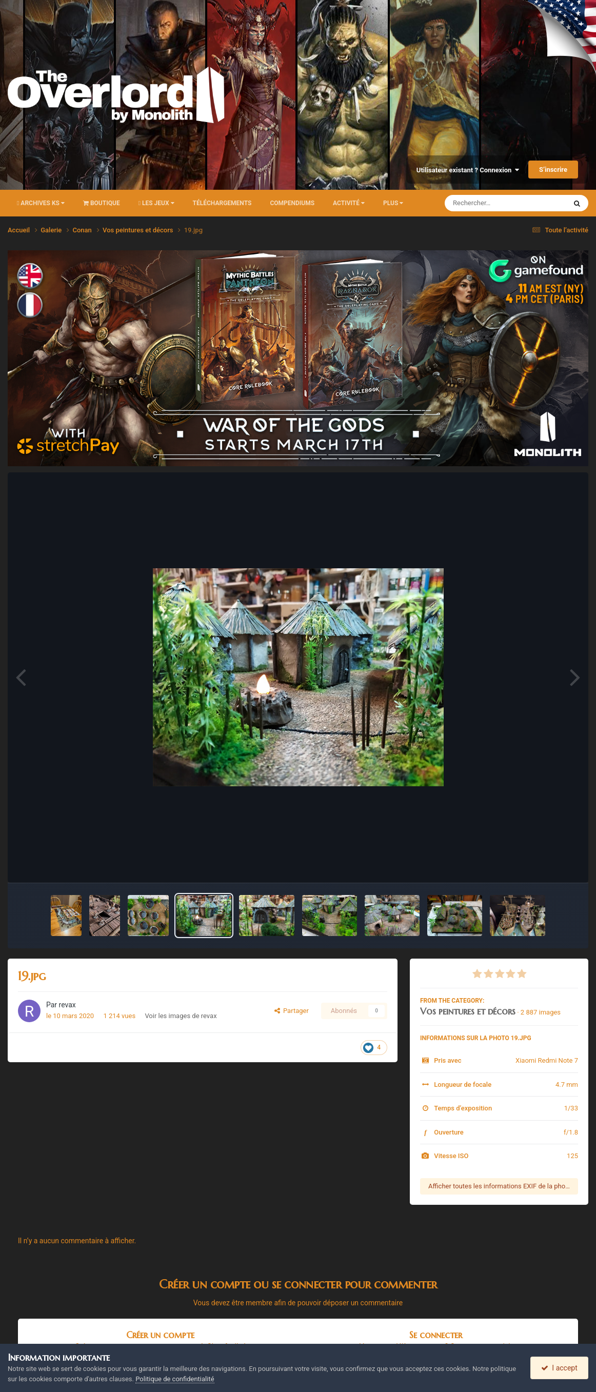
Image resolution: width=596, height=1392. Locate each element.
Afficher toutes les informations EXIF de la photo (499, 1186)
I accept (559, 1368)
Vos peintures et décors (467, 1011)
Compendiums (292, 203)
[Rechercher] (477, 203)
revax (67, 1005)
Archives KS (41, 203)
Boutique (101, 203)
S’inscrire (553, 169)
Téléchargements (222, 203)
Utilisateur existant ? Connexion (467, 170)
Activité (349, 203)
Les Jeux (156, 203)
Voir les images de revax (180, 1016)
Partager (291, 1011)
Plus (393, 203)
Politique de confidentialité (174, 1379)
